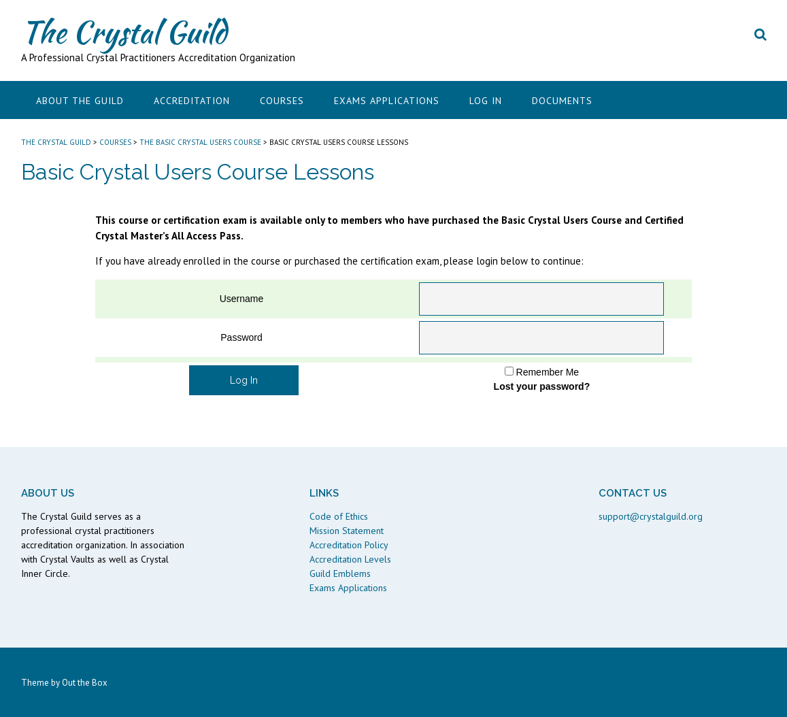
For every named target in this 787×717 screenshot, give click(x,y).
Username (242, 298)
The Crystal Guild (124, 32)
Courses (282, 101)
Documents (562, 101)
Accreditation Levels (350, 559)
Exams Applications (386, 101)
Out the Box (84, 682)
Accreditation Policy (348, 545)
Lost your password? (542, 386)
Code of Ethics (338, 516)
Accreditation (192, 101)
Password (241, 337)
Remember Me (548, 372)
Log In (485, 101)
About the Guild (80, 101)
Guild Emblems (340, 573)
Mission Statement (346, 530)
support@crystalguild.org (651, 516)
